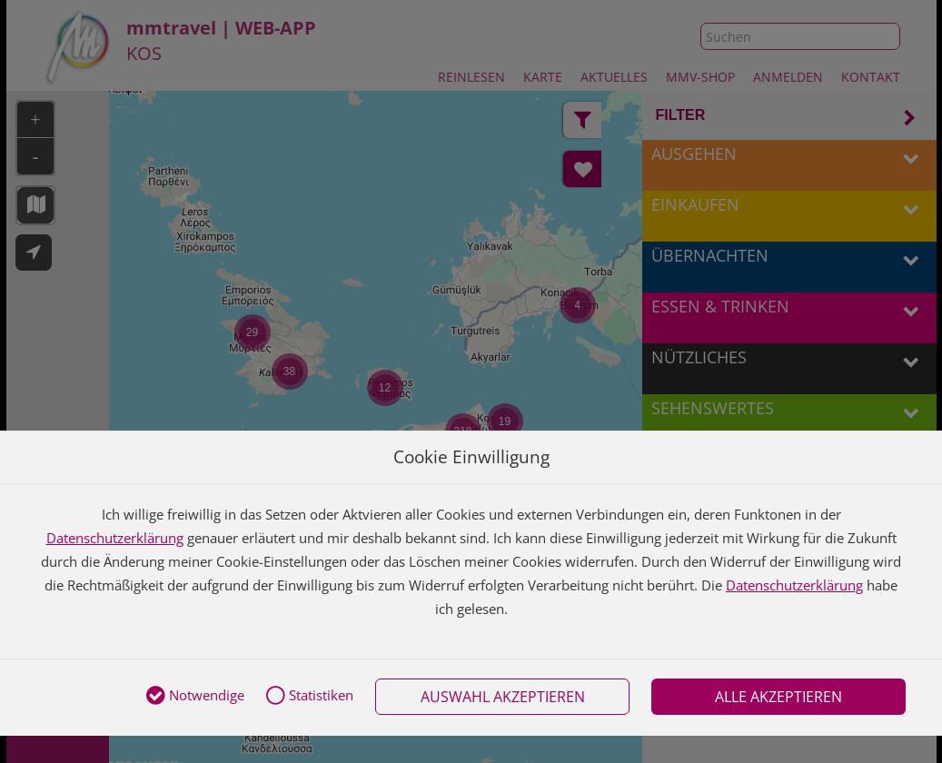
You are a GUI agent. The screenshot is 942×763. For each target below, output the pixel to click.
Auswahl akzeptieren (503, 697)
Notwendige (195, 697)
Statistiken (309, 697)
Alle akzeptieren (778, 697)
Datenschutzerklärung (114, 538)
